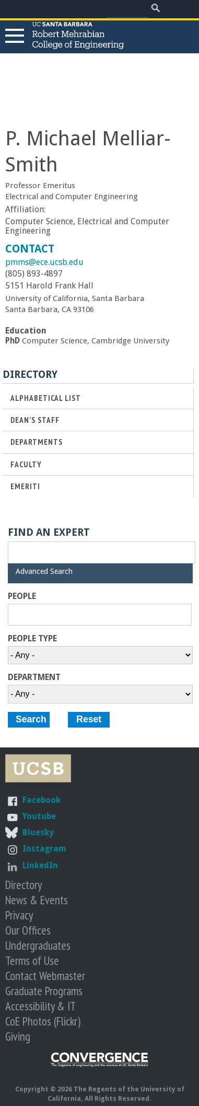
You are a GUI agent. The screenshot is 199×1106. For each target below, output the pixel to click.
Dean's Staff (35, 420)
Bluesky (38, 832)
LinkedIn (40, 865)
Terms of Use (32, 960)
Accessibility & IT (40, 1005)
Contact (29, 249)
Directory (23, 884)
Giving (17, 1036)
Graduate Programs (44, 990)
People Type (32, 638)
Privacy (19, 915)
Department (34, 677)
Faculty (26, 464)
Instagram (44, 849)
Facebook (41, 800)
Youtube (39, 816)
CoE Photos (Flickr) (42, 1021)
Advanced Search (44, 571)
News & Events (36, 899)
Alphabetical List (45, 398)
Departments (36, 442)
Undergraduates (38, 945)
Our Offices (28, 930)
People (22, 596)
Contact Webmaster (45, 975)
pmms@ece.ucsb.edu (44, 262)
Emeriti (25, 486)
